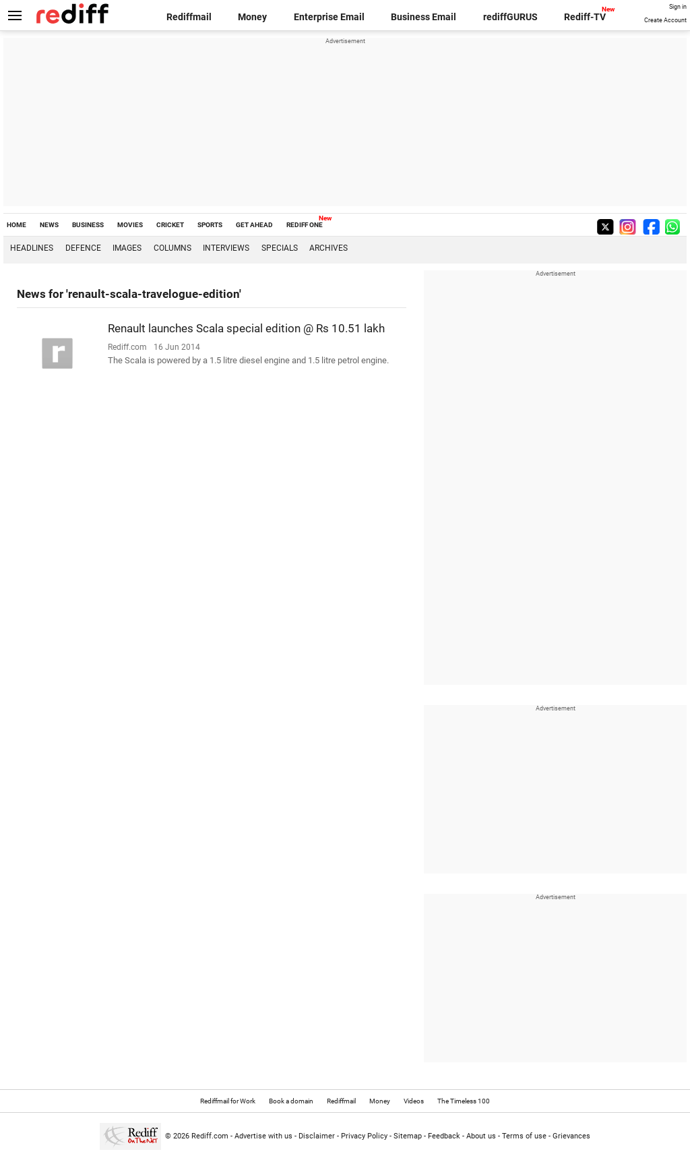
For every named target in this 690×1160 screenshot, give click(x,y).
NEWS (49, 224)
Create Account (665, 20)
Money (252, 16)
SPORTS (209, 224)
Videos (414, 1101)
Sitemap (408, 1136)
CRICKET (170, 224)
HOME (16, 224)
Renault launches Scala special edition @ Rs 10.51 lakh (246, 328)
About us (481, 1136)
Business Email (423, 16)
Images (127, 248)
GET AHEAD (254, 224)
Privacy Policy (364, 1136)
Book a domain (291, 1101)
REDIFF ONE (304, 224)
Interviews (226, 248)
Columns (172, 248)
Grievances (571, 1136)
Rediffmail (189, 16)
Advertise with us (263, 1136)
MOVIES (130, 224)
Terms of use (524, 1136)
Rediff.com (209, 1136)
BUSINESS (88, 224)
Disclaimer (317, 1136)
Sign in (678, 6)
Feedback (444, 1136)
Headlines (31, 248)
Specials (279, 248)
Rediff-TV (585, 16)
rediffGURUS (510, 16)
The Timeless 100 (463, 1101)
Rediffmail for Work (227, 1101)
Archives (328, 248)
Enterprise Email (329, 16)
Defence (83, 248)
